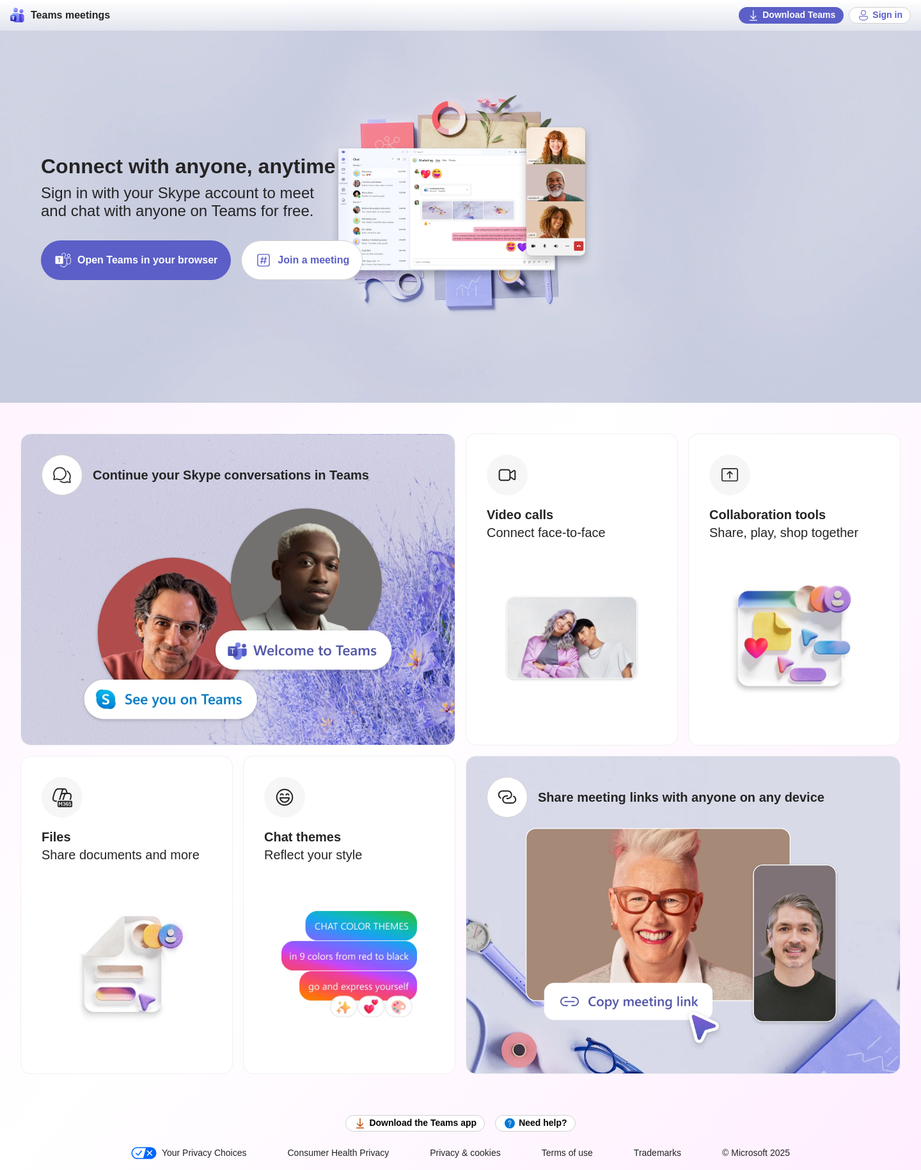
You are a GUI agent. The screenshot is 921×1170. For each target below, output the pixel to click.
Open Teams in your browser (135, 260)
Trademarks (657, 1153)
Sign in (879, 15)
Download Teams (791, 15)
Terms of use (567, 1153)
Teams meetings (60, 15)
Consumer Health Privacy (338, 1153)
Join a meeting (302, 260)
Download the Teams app (415, 1123)
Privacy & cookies (465, 1153)
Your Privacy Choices (189, 1153)
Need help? (535, 1123)
